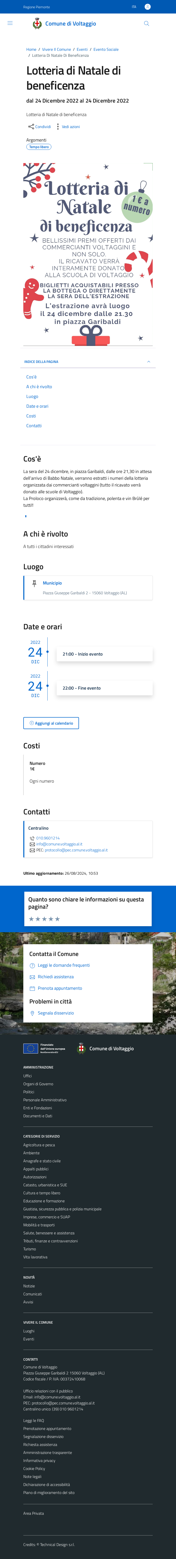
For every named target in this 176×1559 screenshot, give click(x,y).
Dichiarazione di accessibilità (46, 1484)
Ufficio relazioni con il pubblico (48, 1391)
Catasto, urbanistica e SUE (45, 1185)
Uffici (27, 1076)
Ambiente (31, 1153)
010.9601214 (44, 838)
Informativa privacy (39, 1460)
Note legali (32, 1476)
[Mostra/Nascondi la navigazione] (10, 23)
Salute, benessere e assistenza (48, 1233)
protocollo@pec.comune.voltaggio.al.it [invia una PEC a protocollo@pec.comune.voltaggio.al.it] (76, 850)
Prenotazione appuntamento (47, 1428)
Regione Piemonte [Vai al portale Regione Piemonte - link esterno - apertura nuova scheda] (36, 7)
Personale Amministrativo (44, 1100)
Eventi (28, 1339)
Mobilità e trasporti (39, 1225)
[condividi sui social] (39, 127)
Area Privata (33, 1513)
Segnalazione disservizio (43, 1436)
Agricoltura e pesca (39, 1145)
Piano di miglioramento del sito (48, 1492)
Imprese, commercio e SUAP (46, 1217)
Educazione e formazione (44, 1201)
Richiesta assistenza (40, 1444)
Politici (28, 1092)
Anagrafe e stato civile (42, 1161)
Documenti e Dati (37, 1116)
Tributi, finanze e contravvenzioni (50, 1241)
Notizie (29, 1286)
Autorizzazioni (34, 1177)
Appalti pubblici (35, 1169)
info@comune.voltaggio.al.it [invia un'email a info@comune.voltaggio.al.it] (55, 844)
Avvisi (28, 1302)
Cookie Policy (34, 1468)
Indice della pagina (88, 362)
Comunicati (32, 1294)
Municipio (52, 583)
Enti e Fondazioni (37, 1108)
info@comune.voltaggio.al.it (57, 1397)
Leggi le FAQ (33, 1420)
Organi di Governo (38, 1084)
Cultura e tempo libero (41, 1193)
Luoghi (28, 1331)
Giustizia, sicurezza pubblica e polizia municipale (62, 1209)
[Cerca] (147, 24)
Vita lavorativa (35, 1257)
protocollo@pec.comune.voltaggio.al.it (63, 1403)
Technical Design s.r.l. (57, 1544)
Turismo (29, 1249)
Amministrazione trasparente (47, 1452)
